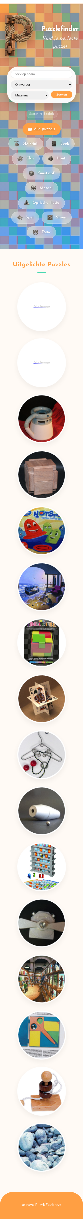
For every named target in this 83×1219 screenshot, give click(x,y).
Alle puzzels (41, 129)
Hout (57, 158)
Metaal (41, 188)
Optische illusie (41, 203)
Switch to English (41, 113)
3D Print (26, 144)
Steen (56, 217)
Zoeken (61, 94)
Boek (60, 144)
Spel (25, 217)
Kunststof (41, 173)
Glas (25, 158)
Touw (41, 232)
